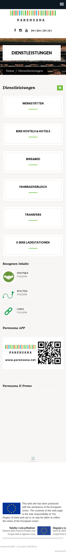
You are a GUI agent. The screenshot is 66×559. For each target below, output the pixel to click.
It (50, 30)
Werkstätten (33, 103)
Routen (22, 290)
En (39, 30)
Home (10, 71)
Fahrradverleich (33, 186)
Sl (45, 30)
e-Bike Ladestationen (33, 242)
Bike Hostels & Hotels (33, 131)
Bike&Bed (33, 159)
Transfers (33, 214)
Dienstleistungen (30, 71)
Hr (33, 30)
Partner (22, 272)
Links (20, 308)
